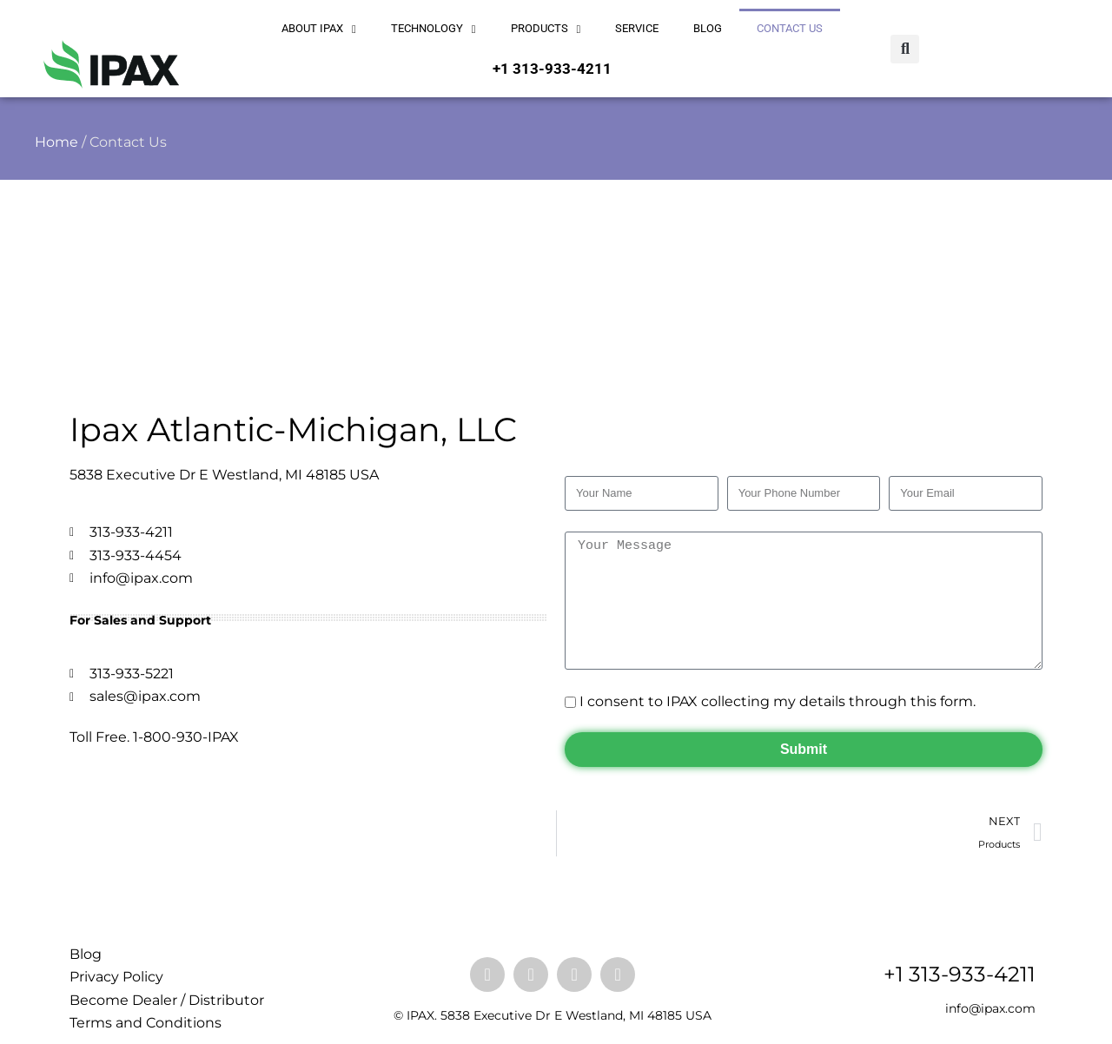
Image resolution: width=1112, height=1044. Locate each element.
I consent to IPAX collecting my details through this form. (777, 701)
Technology (433, 29)
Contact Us (790, 28)
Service (637, 28)
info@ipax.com (990, 1008)
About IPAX (318, 29)
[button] (904, 49)
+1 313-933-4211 (552, 68)
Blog (707, 28)
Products (546, 29)
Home (56, 142)
